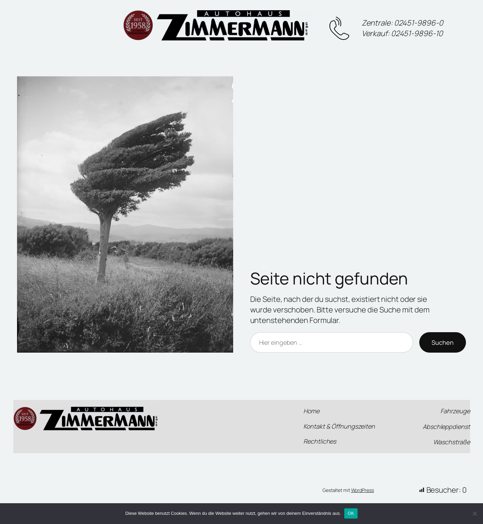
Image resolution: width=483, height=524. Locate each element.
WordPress (362, 490)
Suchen (443, 342)
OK (351, 513)
